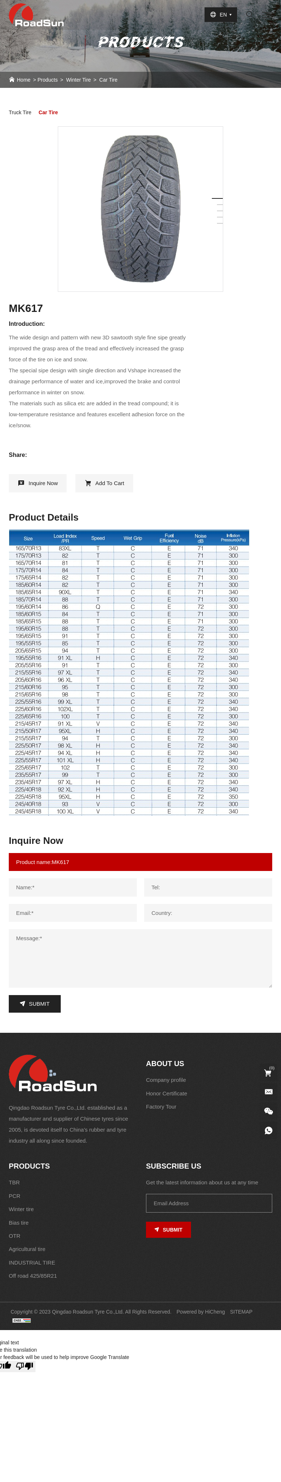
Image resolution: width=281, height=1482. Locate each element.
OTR (14, 1236)
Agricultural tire (27, 1249)
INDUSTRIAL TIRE (32, 1262)
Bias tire (19, 1223)
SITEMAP (241, 1312)
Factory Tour (161, 1106)
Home (23, 80)
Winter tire (78, 80)
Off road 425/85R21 (33, 1276)
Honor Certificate (166, 1093)
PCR (14, 1196)
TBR (14, 1182)
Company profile (166, 1080)
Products (47, 80)
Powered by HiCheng (201, 1312)
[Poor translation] (24, 1366)
